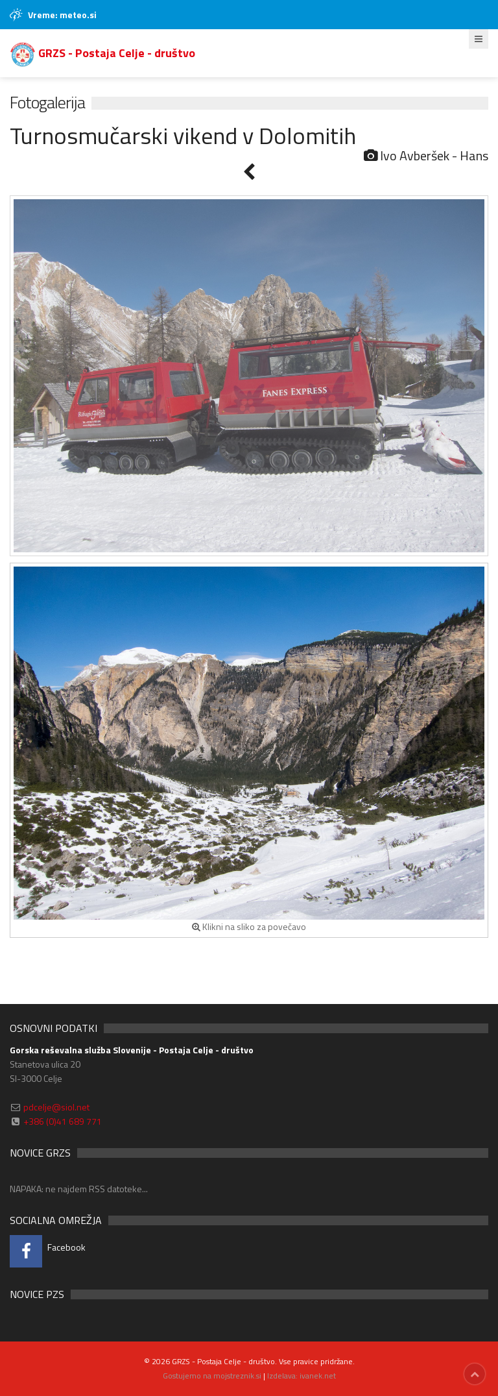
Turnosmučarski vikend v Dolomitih (183, 135)
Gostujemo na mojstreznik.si (212, 1375)
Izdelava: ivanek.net (301, 1375)
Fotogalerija (47, 102)
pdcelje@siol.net (56, 1107)
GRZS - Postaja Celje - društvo (102, 53)
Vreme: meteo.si (62, 14)
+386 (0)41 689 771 (62, 1121)
